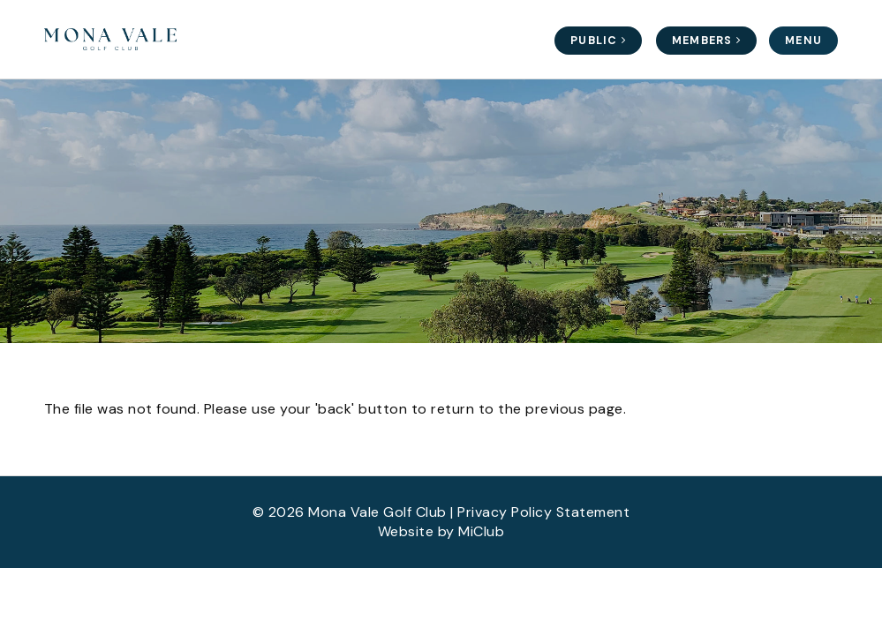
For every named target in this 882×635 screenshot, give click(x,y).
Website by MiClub (441, 531)
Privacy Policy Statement (543, 512)
